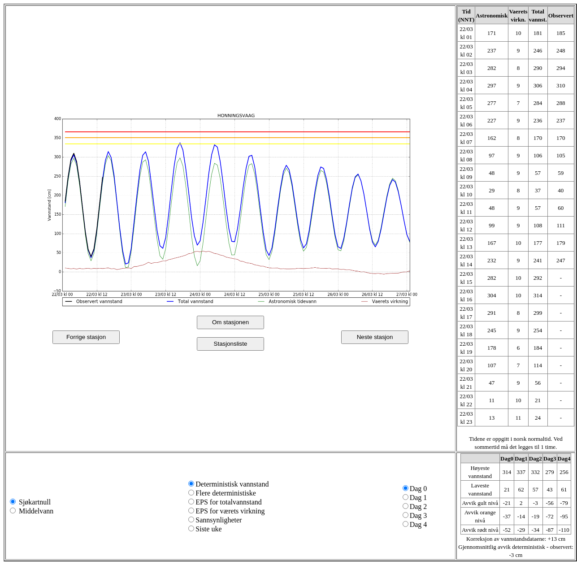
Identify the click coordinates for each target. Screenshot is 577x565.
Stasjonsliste (230, 343)
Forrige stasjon (86, 337)
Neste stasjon (375, 337)
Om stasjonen (230, 322)
